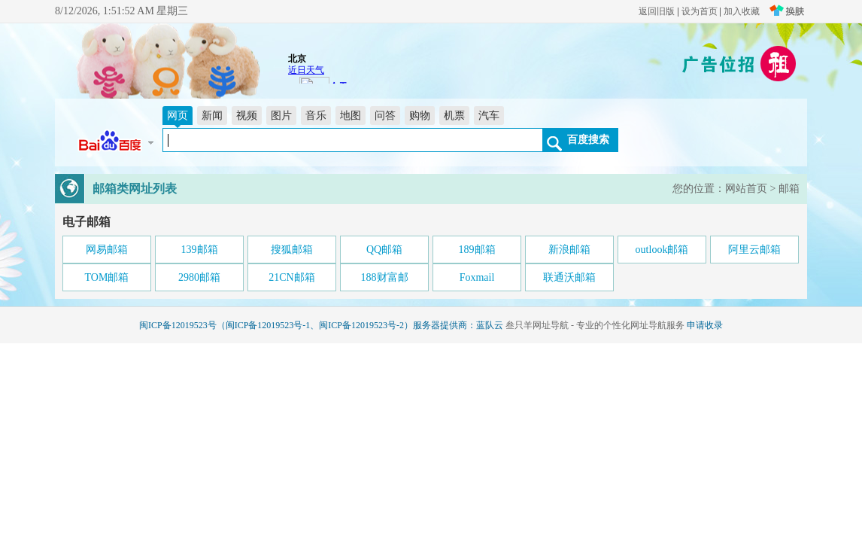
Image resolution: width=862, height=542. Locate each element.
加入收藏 (742, 11)
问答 (385, 115)
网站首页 (746, 188)
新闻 (212, 115)
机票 (454, 115)
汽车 (488, 115)
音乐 (315, 115)
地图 (350, 115)
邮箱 (789, 188)
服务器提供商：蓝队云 (458, 325)
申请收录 (705, 325)
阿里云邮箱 (754, 249)
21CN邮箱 (291, 277)
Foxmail (477, 277)
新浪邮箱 (569, 249)
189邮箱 (477, 249)
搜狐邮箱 (292, 249)
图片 (281, 115)
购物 (419, 115)
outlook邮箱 (662, 249)
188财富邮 (384, 277)
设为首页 (699, 11)
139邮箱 (199, 249)
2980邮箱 (199, 277)
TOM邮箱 (107, 277)
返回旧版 (657, 11)
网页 (177, 115)
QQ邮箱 (384, 249)
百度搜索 (588, 139)
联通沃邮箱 (569, 277)
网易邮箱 (107, 249)
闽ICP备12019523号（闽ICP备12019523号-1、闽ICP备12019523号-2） (276, 325)
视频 (246, 115)
